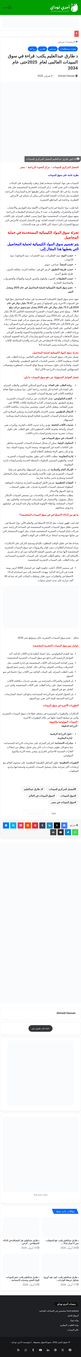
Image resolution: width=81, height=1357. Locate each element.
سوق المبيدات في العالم (41, 795)
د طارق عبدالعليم (33, 789)
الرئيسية (72, 41)
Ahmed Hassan (66, 75)
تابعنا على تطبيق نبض (41, 1028)
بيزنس (61, 41)
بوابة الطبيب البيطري (69, 1325)
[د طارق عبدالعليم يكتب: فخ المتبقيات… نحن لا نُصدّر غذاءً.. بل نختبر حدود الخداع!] (60, 1227)
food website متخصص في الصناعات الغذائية (59, 1311)
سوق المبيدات (68, 795)
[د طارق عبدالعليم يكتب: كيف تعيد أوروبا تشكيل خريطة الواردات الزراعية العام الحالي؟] (60, 1264)
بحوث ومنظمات (68, 48)
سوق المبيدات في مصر (63, 802)
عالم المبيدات (73, 1330)
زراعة (33, 48)
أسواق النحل (73, 1315)
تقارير (42, 48)
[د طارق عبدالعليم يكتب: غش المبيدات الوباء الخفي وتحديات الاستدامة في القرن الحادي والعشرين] (20, 1264)
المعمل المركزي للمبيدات (62, 789)
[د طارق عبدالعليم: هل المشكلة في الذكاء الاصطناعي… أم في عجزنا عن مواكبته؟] (20, 1227)
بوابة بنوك (74, 1320)
